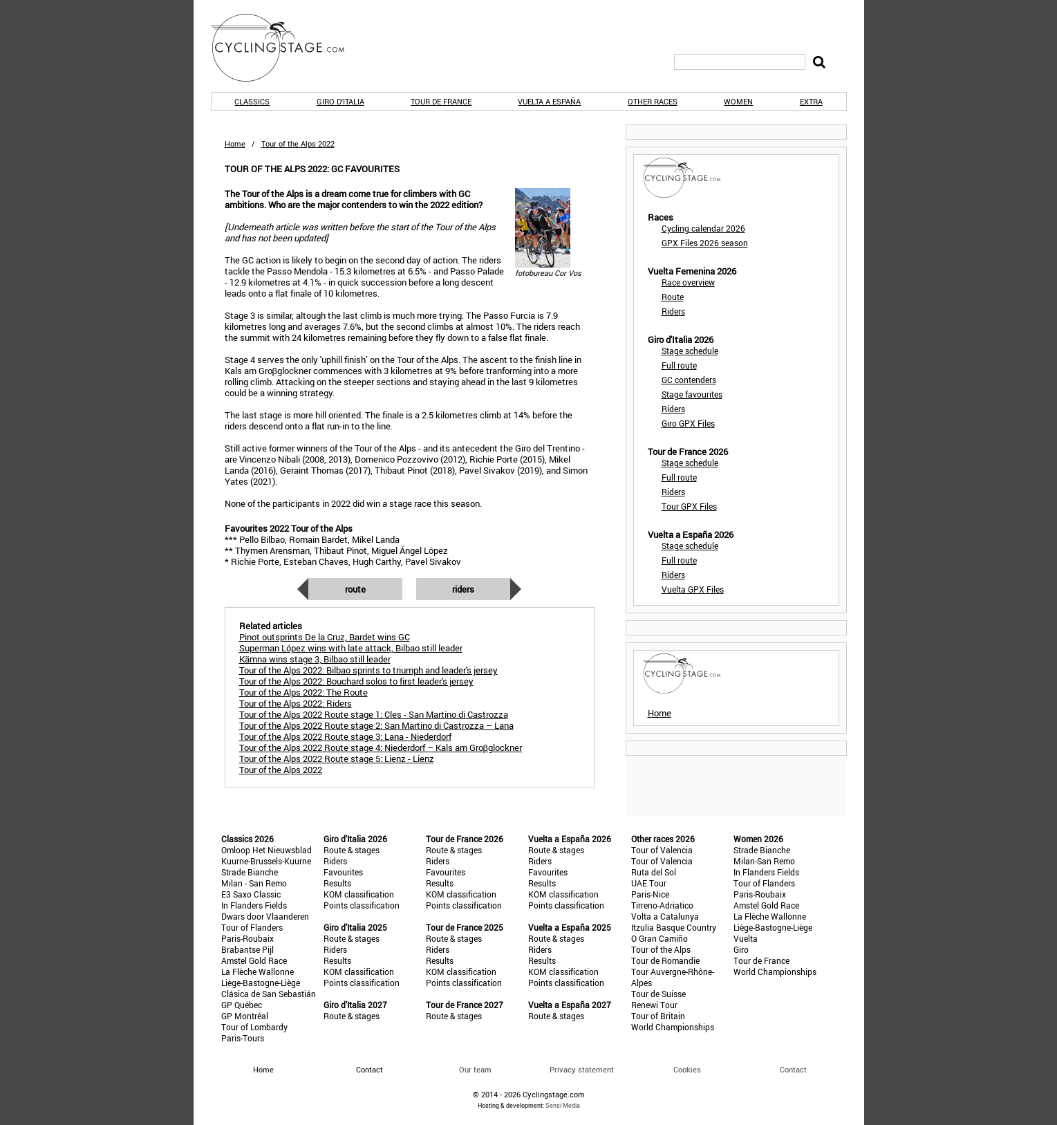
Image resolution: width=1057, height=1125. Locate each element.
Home (235, 143)
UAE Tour (648, 883)
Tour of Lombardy (254, 1026)
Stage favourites (692, 394)
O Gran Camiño (659, 938)
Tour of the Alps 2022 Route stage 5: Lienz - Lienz (336, 758)
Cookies (687, 1069)
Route (355, 589)
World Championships (672, 1026)
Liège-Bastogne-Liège (260, 982)
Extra (811, 101)
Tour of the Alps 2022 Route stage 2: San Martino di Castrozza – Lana (376, 725)
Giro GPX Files (688, 423)
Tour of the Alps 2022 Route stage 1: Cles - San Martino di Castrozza (373, 714)
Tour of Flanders (252, 927)
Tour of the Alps (661, 949)
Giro (741, 949)
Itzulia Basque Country (673, 927)
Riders (463, 589)
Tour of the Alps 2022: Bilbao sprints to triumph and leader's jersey (368, 670)
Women (738, 101)
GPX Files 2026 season (705, 242)
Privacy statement (582, 1069)
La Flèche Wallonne (257, 971)
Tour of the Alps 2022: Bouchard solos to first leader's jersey (356, 681)
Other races (652, 101)
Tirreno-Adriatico (662, 905)
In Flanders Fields (254, 905)
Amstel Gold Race (254, 960)
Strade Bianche (249, 871)
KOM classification (359, 894)
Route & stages (352, 849)
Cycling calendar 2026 (703, 228)
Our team (475, 1069)
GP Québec (241, 1004)
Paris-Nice (650, 894)
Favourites (343, 871)
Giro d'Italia (340, 101)
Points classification (362, 905)
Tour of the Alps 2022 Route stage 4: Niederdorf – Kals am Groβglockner (380, 747)
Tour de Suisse (658, 993)
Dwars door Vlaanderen (265, 916)
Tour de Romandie (665, 960)
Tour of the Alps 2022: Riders (295, 703)
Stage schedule (690, 350)
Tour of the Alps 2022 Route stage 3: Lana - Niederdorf (345, 736)
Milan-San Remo (764, 860)
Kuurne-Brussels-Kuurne (266, 860)
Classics (252, 101)
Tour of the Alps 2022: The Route (303, 692)
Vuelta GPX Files (693, 589)
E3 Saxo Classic (251, 894)
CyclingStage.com (287, 48)
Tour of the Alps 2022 (280, 769)
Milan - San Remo (254, 883)
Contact (793, 1069)
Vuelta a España (549, 101)
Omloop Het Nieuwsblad (266, 849)
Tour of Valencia (662, 849)
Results (337, 883)
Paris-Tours (242, 1037)
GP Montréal (244, 1015)
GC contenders (689, 379)
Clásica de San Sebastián (268, 993)
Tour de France (441, 101)
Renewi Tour (654, 1004)
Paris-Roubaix (247, 938)
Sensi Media (562, 1105)
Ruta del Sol (653, 871)
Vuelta (745, 938)
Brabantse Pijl (247, 949)
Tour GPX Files (689, 506)
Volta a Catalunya (665, 916)
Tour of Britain (658, 1015)
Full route (679, 365)
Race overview (688, 282)
